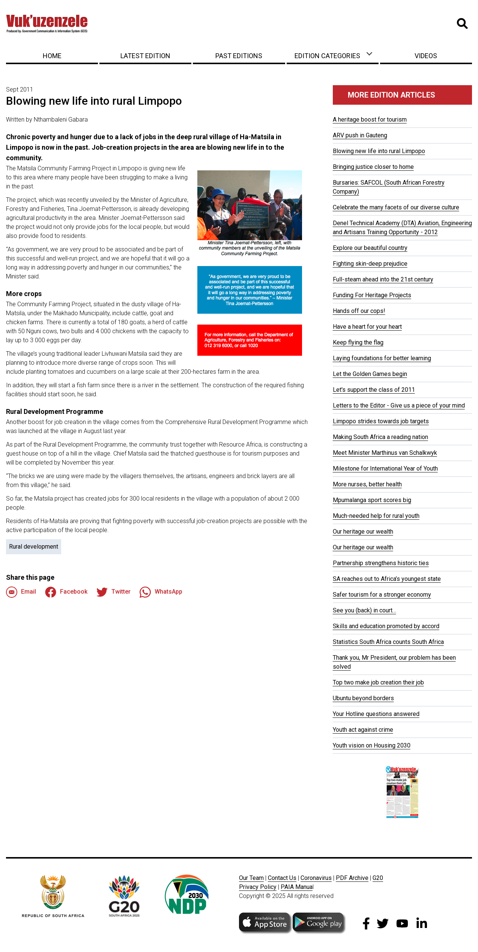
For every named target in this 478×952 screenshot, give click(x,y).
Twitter (113, 592)
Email (21, 592)
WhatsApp (161, 592)
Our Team (251, 877)
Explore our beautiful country (370, 247)
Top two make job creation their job (378, 682)
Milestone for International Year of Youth (385, 468)
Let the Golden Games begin (370, 373)
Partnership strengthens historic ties (381, 563)
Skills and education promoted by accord (386, 626)
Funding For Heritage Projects (372, 295)
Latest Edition (145, 56)
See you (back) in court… (364, 610)
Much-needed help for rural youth (376, 515)
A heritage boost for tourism (370, 119)
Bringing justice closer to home (373, 166)
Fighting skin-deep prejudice (370, 263)
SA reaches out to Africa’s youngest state (387, 578)
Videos (426, 56)
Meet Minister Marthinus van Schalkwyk (385, 452)
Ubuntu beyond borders (363, 698)
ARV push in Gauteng (360, 135)
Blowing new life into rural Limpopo (379, 151)
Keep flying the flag (358, 342)
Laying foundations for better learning (382, 358)
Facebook (66, 592)
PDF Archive (352, 877)
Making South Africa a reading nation (380, 437)
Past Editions (238, 56)
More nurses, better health (367, 484)
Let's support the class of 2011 (374, 389)
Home (52, 56)
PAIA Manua (297, 886)
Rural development (33, 546)
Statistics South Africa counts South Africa (388, 641)
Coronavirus (316, 877)
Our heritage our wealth (363, 531)
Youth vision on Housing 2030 (371, 745)
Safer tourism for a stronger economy (382, 594)
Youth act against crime (363, 729)
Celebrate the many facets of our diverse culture (396, 207)
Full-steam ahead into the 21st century (383, 279)
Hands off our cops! (359, 310)
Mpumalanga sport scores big (372, 500)
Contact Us (282, 877)
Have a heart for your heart (367, 326)
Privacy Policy (258, 886)
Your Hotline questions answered (376, 713)
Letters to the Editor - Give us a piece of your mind (399, 405)
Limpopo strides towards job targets (381, 421)
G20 (378, 877)
